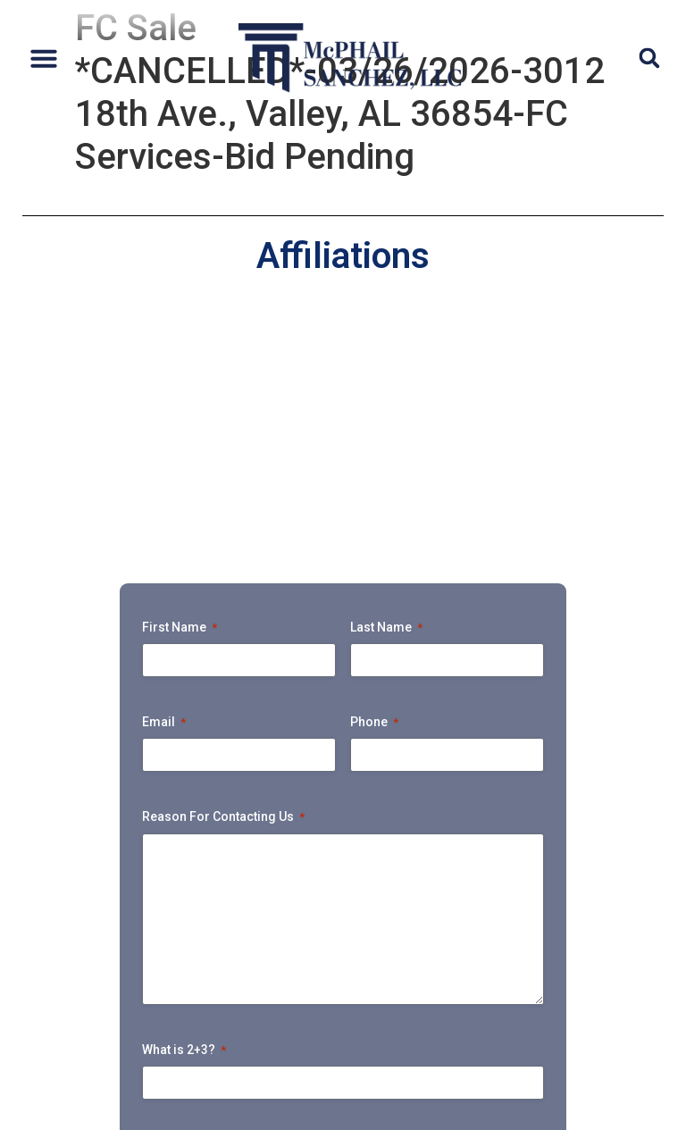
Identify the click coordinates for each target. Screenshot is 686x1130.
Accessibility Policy (238, 1117)
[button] (43, 58)
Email (164, 481)
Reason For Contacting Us (223, 575)
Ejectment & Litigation (546, 987)
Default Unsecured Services (325, 987)
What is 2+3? (184, 807)
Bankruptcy (84, 1028)
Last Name (386, 385)
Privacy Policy (124, 1117)
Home (59, 987)
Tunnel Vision (611, 1028)
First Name (179, 385)
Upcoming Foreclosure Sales (269, 1028)
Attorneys (149, 987)
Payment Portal (469, 1028)
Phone (374, 481)
